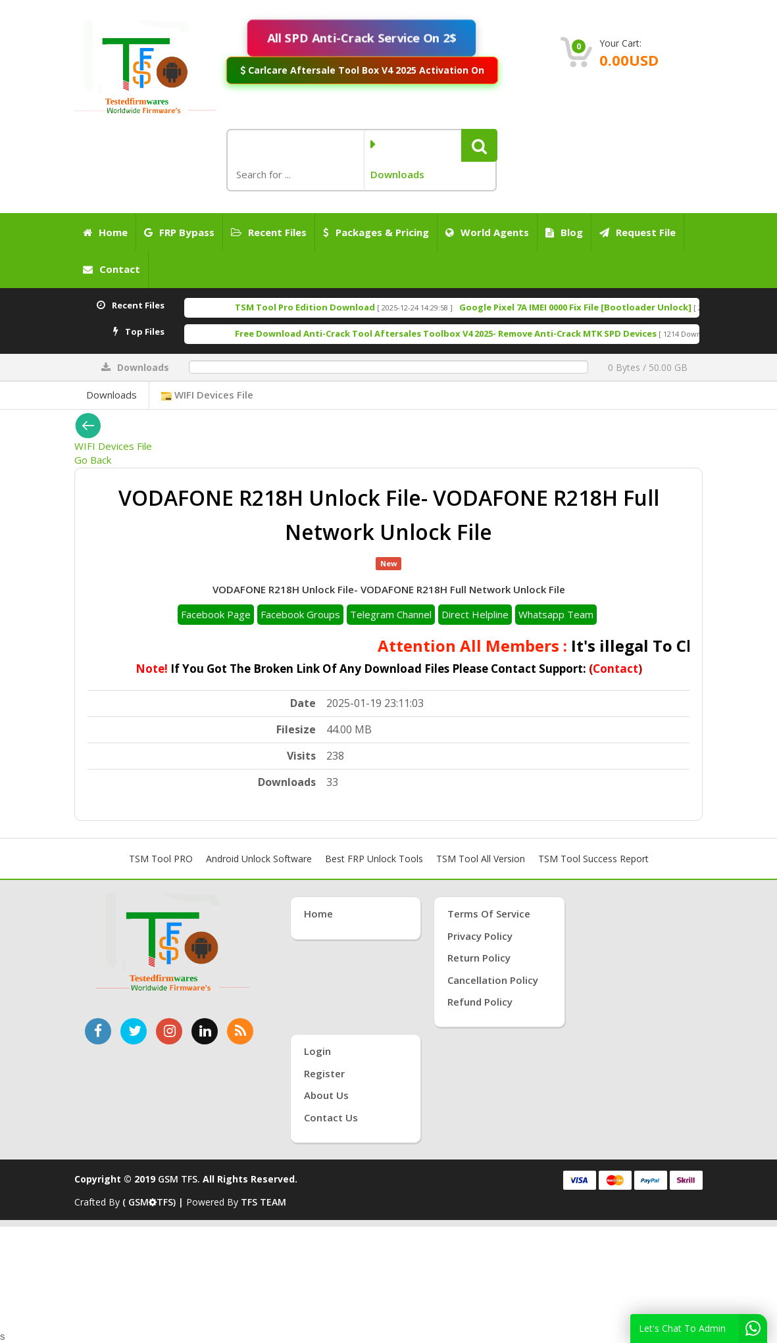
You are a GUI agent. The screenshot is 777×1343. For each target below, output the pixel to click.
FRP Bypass (179, 232)
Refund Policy (480, 1001)
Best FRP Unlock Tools (374, 858)
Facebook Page (216, 614)
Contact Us (331, 1117)
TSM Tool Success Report (593, 858)
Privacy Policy (480, 935)
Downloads (111, 394)
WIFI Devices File (207, 394)
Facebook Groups (300, 614)
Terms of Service (488, 913)
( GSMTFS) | (154, 1202)
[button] (479, 145)
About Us (326, 1095)
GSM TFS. (179, 1179)
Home (105, 232)
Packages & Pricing (376, 232)
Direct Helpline (475, 614)
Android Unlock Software (259, 858)
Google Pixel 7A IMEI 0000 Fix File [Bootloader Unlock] (609, 307)
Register (324, 1073)
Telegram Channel (391, 614)
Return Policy (479, 957)
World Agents (487, 232)
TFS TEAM (263, 1202)
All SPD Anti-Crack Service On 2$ (362, 37)
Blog (564, 232)
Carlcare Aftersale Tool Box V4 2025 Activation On (362, 69)
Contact (111, 269)
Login (317, 1051)
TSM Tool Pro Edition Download (339, 307)
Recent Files (269, 232)
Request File (637, 232)
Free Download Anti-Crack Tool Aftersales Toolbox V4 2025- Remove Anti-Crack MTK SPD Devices (480, 333)
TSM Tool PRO (161, 858)
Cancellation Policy (492, 980)
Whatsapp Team (555, 614)
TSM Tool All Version (480, 858)
